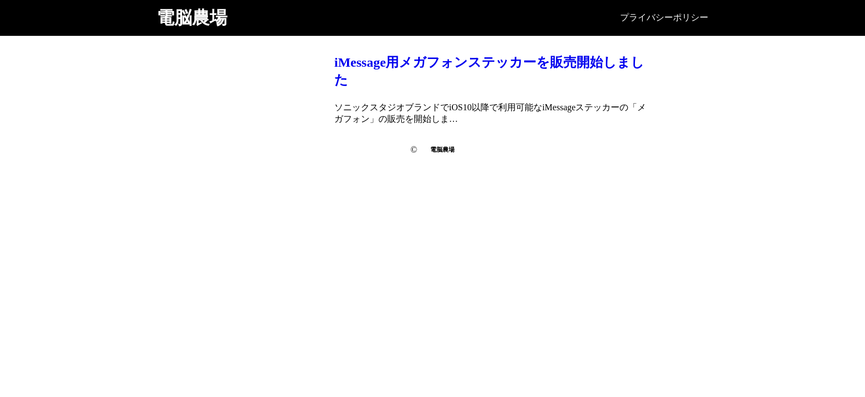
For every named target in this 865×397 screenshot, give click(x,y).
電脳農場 (192, 18)
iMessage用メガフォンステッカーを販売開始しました (489, 71)
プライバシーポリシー (664, 17)
